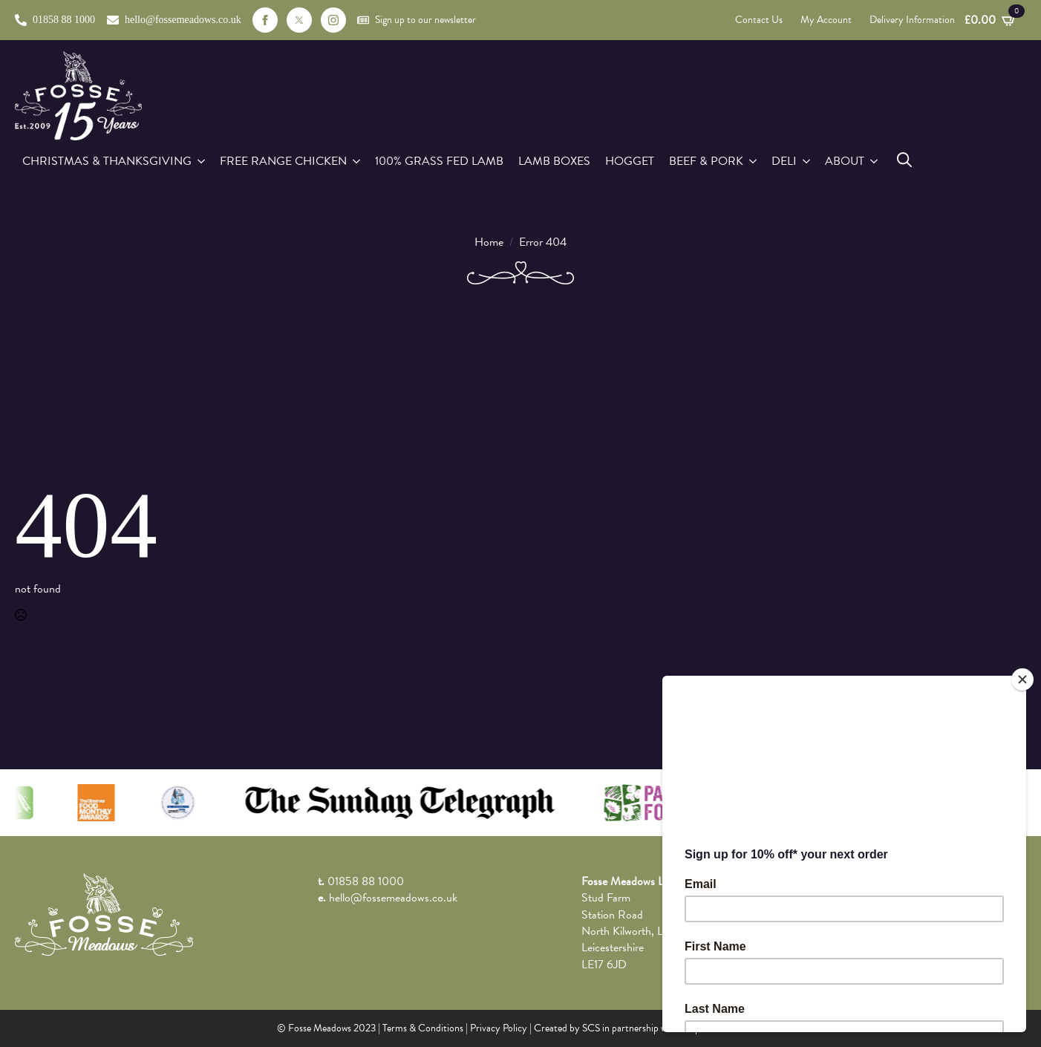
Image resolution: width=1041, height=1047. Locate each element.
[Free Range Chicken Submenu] (357, 161)
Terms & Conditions (422, 1028)
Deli (784, 161)
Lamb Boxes (554, 161)
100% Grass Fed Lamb (439, 161)
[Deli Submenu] (807, 161)
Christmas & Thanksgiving (107, 161)
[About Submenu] (874, 161)
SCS (591, 1028)
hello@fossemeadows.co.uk (393, 898)
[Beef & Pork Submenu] (753, 161)
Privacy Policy (498, 1028)
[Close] (1022, 679)
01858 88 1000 (365, 881)
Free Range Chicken (283, 161)
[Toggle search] (904, 159)
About (844, 161)
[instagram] (333, 20)
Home (488, 242)
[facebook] (265, 20)
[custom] (299, 20)
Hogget (629, 161)
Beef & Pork (706, 161)
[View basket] (990, 20)
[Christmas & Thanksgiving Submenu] (202, 161)
